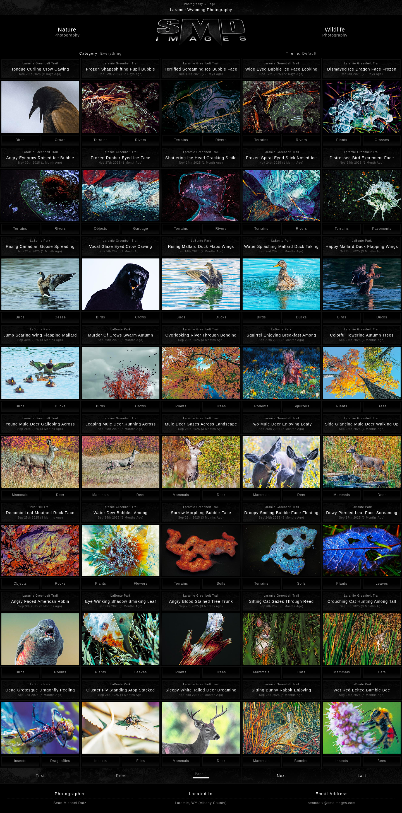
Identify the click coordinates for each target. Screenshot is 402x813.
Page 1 (201, 774)
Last (362, 775)
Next (281, 775)
